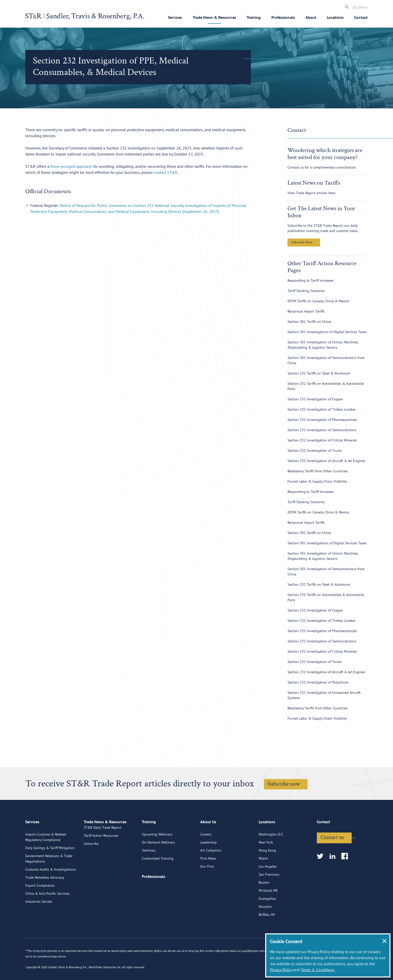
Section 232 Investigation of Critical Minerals (322, 440)
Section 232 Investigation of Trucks (314, 450)
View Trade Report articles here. (311, 193)
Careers (361, 7)
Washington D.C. (271, 855)
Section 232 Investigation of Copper (315, 399)
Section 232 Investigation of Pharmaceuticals (322, 419)
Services (175, 17)
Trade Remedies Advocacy (44, 898)
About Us (208, 844)
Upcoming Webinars (157, 855)
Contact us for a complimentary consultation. (321, 167)
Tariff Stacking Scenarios (306, 290)
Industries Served (38, 922)
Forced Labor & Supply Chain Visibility (317, 481)
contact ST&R (165, 172)
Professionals (283, 17)
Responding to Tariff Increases (310, 280)
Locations (335, 17)
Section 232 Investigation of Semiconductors (321, 430)
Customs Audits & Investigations (50, 890)
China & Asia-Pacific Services (47, 914)
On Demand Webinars (158, 863)
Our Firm (207, 887)
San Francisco (269, 895)
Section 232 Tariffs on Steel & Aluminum (318, 373)
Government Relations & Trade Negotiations (48, 879)
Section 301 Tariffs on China (309, 321)
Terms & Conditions (317, 969)
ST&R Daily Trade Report (102, 855)
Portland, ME (268, 911)
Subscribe (91, 871)
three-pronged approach (71, 166)
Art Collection (210, 871)
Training (254, 17)
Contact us (332, 858)
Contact (361, 17)
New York (266, 863)
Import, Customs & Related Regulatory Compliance (45, 858)
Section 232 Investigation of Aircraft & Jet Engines (326, 461)
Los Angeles (268, 887)
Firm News (208, 879)
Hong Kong (267, 871)
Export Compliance (39, 906)
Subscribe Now (301, 242)
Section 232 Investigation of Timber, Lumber (321, 409)
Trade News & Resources (214, 17)
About (311, 17)
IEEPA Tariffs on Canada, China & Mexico (318, 301)
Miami (263, 879)
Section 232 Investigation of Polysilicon (318, 682)
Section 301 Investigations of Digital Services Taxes (327, 332)
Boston (264, 903)
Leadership (208, 863)
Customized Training (157, 879)
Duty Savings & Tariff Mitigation (50, 868)
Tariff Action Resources (101, 863)
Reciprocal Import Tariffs (306, 311)
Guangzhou (267, 919)
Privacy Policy (281, 969)
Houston (265, 927)
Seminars (149, 871)
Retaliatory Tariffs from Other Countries (317, 471)
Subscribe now (284, 784)
